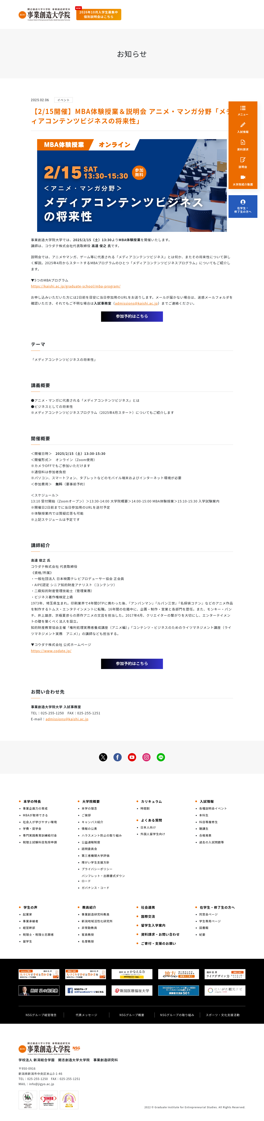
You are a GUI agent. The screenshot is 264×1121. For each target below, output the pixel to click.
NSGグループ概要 (131, 1015)
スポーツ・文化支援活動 (223, 1015)
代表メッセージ (86, 1015)
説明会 (243, 167)
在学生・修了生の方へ (243, 210)
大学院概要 (91, 801)
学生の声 (31, 907)
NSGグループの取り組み (177, 1015)
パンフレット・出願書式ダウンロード (103, 878)
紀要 (202, 934)
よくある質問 (151, 820)
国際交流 (148, 916)
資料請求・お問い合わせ (160, 934)
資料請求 (243, 149)
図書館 (204, 928)
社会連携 (148, 907)
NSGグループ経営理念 (41, 1015)
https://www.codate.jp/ (51, 650)
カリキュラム (151, 801)
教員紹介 (89, 907)
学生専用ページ (210, 921)
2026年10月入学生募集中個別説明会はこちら (98, 14)
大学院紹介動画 (243, 184)
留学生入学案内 (153, 925)
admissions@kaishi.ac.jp (136, 303)
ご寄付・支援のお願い (158, 943)
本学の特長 (32, 801)
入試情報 (243, 132)
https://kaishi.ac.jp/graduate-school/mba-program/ (76, 286)
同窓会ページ (208, 914)
